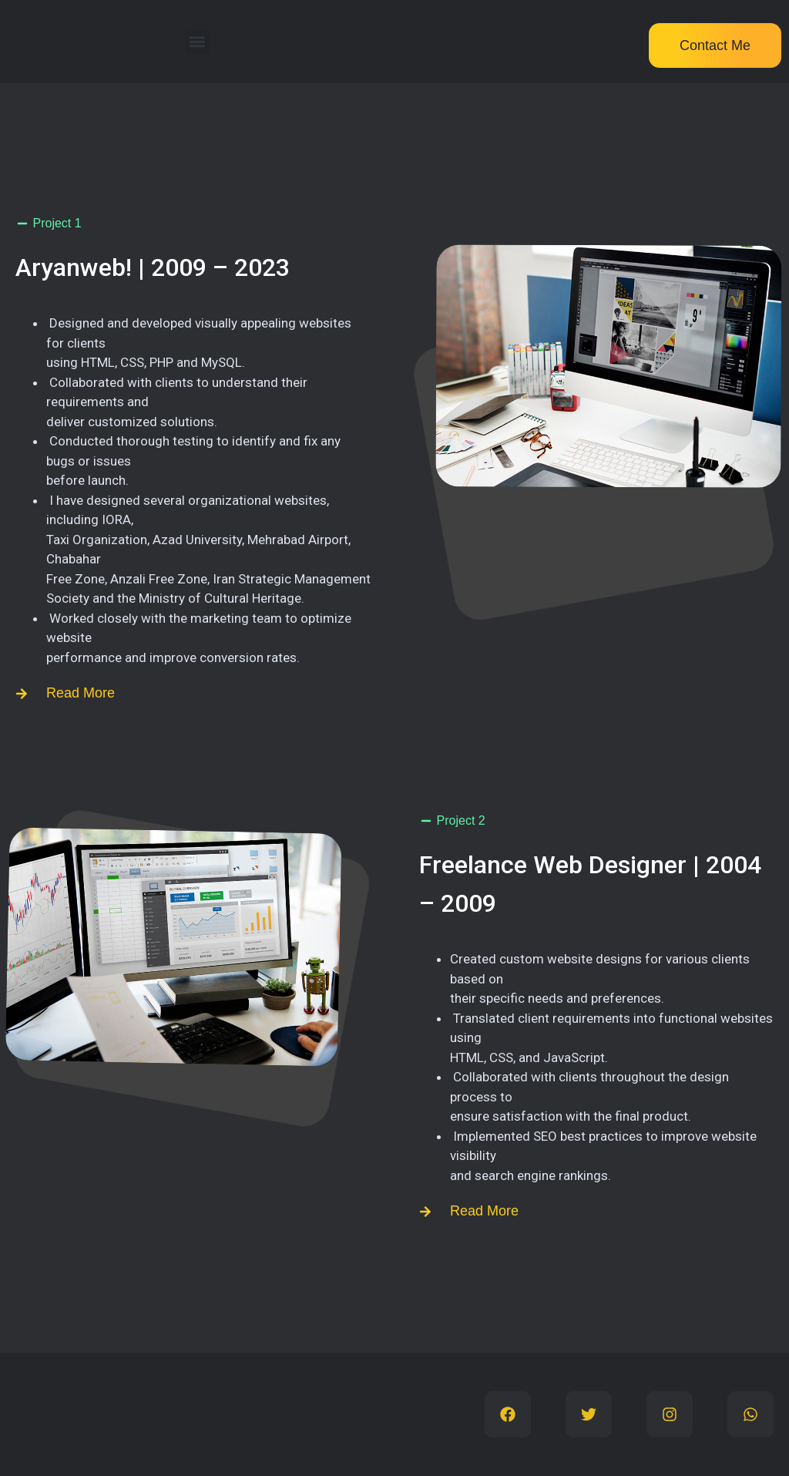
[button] (197, 42)
